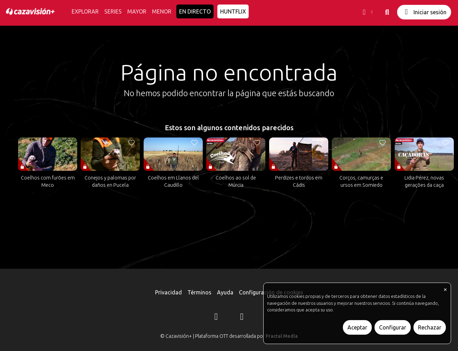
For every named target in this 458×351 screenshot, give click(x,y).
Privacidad (168, 292)
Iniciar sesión (424, 12)
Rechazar (429, 327)
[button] (367, 12)
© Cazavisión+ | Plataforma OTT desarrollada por (229, 336)
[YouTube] (242, 317)
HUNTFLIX (233, 11)
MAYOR (136, 11)
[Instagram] (216, 317)
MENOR (161, 11)
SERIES (113, 11)
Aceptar (357, 327)
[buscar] (387, 12)
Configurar (392, 327)
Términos (199, 292)
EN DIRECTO (195, 11)
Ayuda (225, 292)
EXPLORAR (85, 11)
